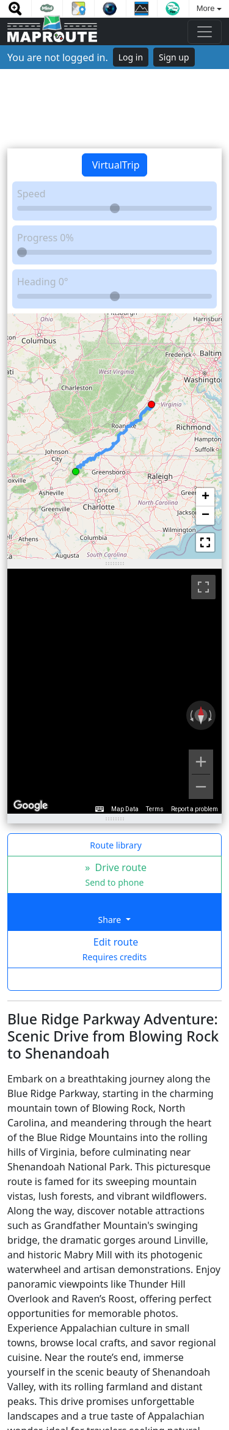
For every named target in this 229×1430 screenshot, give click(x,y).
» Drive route (114, 874)
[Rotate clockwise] (211, 715)
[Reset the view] (201, 715)
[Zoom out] (201, 787)
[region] (114, 691)
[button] (75, 469)
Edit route (114, 949)
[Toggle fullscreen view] (203, 587)
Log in (130, 57)
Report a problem (194, 809)
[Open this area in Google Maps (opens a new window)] (30, 806)
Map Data (125, 809)
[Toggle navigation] (204, 32)
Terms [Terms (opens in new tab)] (155, 809)
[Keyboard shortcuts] (99, 809)
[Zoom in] (201, 762)
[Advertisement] (114, 108)
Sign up (174, 57)
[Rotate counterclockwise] (190, 715)
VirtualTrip (115, 165)
